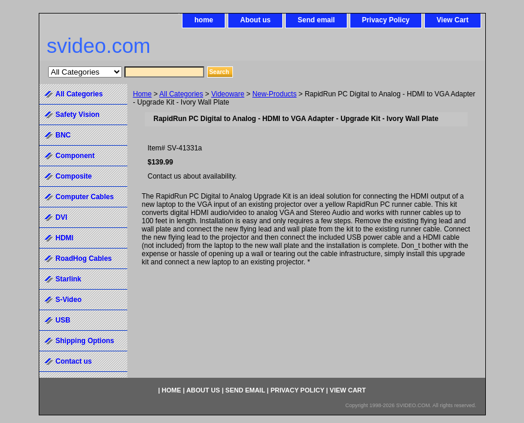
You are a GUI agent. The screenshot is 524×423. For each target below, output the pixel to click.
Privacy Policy (386, 20)
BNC (63, 135)
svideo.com (99, 45)
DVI (61, 217)
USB (63, 320)
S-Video (69, 300)
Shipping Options (85, 341)
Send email (316, 20)
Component (75, 156)
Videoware (227, 94)
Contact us (74, 361)
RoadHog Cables (84, 258)
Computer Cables (85, 197)
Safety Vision (78, 114)
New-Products (274, 94)
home (203, 20)
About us (255, 20)
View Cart (452, 20)
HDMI (65, 238)
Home (142, 94)
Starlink (69, 279)
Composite (74, 176)
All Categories (182, 94)
